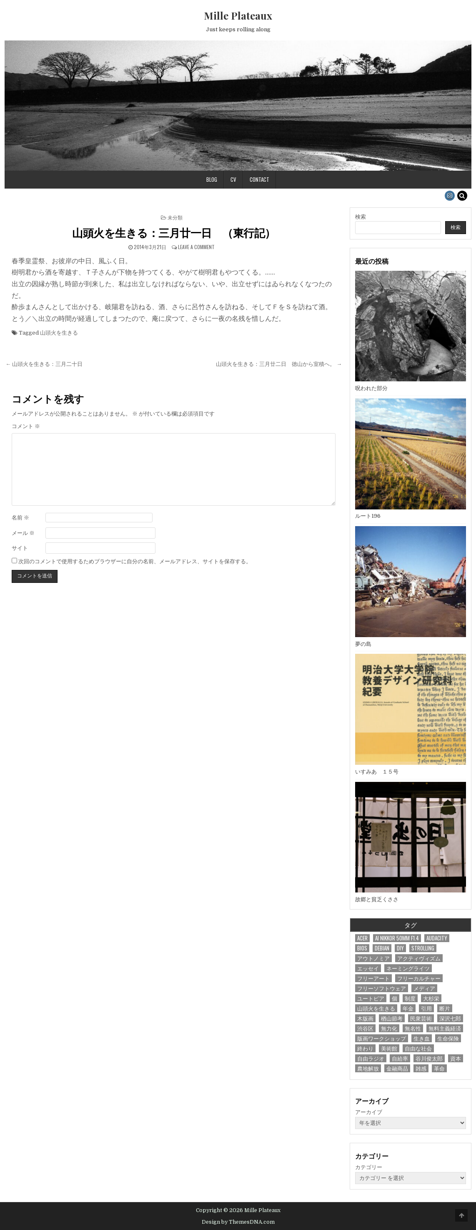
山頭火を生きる (59, 333)
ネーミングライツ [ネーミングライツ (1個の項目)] (408, 968)
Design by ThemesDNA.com (238, 1222)
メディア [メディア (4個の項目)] (424, 988)
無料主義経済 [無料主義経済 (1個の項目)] (444, 1028)
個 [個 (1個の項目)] (394, 998)
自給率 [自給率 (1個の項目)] (400, 1058)
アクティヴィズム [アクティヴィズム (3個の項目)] (419, 958)
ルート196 (368, 516)
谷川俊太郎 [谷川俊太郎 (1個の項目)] (429, 1058)
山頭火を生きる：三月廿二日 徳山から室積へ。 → (279, 364)
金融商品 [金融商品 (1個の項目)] (397, 1068)
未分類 (175, 217)
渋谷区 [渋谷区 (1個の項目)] (365, 1028)
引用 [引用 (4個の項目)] (426, 1008)
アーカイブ (368, 1112)
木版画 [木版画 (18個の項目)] (365, 1018)
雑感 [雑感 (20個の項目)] (421, 1068)
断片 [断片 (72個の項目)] (444, 1008)
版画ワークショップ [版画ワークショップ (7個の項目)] (381, 1038)
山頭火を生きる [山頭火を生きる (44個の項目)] (376, 1008)
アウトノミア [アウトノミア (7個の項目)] (373, 958)
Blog (211, 179)
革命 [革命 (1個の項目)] (439, 1068)
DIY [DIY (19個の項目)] (400, 948)
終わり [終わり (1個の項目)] (365, 1048)
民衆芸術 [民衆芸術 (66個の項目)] (421, 1018)
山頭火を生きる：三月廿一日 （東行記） (174, 232)
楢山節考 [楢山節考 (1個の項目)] (392, 1018)
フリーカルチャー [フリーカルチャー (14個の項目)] (419, 978)
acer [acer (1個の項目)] (362, 938)
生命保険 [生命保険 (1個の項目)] (448, 1038)
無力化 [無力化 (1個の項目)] (389, 1028)
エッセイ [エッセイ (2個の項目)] (368, 968)
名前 (20, 517)
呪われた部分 (371, 388)
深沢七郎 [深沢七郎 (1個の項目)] (450, 1018)
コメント (26, 426)
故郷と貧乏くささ (376, 899)
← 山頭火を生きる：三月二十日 (44, 364)
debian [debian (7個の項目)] (382, 948)
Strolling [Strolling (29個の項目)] (422, 948)
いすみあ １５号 (376, 772)
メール (23, 533)
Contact (259, 179)
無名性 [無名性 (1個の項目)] (413, 1028)
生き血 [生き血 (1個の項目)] (421, 1038)
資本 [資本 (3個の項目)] (455, 1058)
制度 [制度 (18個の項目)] (410, 998)
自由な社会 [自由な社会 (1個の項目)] (418, 1048)
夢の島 (363, 644)
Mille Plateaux (238, 15)
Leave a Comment (196, 246)
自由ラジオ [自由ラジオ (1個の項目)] (370, 1058)
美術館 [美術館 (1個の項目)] (389, 1048)
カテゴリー (368, 1167)
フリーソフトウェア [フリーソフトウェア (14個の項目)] (381, 988)
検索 (360, 217)
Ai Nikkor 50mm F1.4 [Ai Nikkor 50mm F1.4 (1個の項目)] (397, 938)
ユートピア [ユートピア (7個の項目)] (370, 998)
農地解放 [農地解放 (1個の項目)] (368, 1068)
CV (233, 179)
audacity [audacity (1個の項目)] (436, 938)
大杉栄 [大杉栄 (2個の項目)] (431, 998)
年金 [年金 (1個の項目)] (408, 1008)
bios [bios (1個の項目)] (362, 948)
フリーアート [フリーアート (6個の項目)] (373, 978)
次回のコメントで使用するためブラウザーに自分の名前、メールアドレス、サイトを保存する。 (134, 561)
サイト (20, 548)
